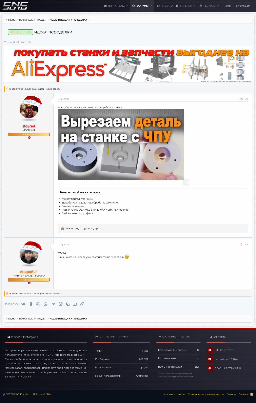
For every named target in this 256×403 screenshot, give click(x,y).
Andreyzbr (142, 375)
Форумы (142, 5)
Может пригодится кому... (77, 198)
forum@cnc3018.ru (222, 359)
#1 (246, 99)
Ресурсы (210, 5)
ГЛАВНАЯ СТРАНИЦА (224, 368)
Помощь (231, 394)
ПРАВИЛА (167, 5)
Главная (243, 394)
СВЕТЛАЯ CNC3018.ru (16, 394)
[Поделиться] (241, 99)
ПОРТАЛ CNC (116, 5)
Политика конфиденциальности (206, 394)
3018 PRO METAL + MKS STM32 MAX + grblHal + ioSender (95, 209)
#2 (246, 244)
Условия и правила (174, 394)
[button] (127, 6)
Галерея (186, 5)
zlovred (11, 42)
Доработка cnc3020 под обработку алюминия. (90, 202)
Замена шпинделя (73, 206)
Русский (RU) (42, 394)
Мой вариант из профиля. (77, 213)
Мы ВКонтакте (220, 350)
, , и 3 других (84, 228)
